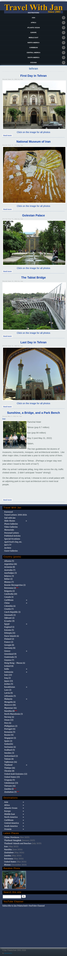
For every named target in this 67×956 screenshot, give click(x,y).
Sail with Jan (9, 518)
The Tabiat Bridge (33, 277)
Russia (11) (8, 735)
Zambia (7, 855)
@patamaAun (8, 953)
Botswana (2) (11, 588)
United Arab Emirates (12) (15, 774)
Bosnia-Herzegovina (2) (14, 585)
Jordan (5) (8, 684)
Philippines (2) (10, 726)
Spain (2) (8, 741)
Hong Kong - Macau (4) (14, 663)
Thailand (8, 765)
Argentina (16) (10, 564)
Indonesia (8, 672)
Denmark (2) (10, 615)
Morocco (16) (10, 705)
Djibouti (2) (9, 618)
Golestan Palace (33, 215)
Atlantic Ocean (33, 27)
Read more (8, 135)
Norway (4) (9, 717)
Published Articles (12, 536)
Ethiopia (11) (9, 633)
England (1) (9, 627)
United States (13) (12, 777)
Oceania (33, 62)
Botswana (8, 858)
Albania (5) (9, 561)
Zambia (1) (10, 789)
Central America (33, 52)
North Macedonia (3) (13, 714)
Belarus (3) (9, 576)
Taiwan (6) (9, 759)
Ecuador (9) (9, 621)
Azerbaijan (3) (10, 573)
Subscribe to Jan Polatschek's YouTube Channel (23, 906)
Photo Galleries (11, 524)
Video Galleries (11, 527)
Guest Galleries (11, 551)
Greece (7, 651)
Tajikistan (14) (10, 762)
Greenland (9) (10, 654)
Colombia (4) (9, 606)
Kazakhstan (9, 687)
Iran (4, 419)
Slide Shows (9, 521)
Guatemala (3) (10, 657)
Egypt (7, 624)
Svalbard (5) (9, 750)
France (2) (8, 642)
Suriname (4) (10, 747)
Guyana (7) (9, 660)
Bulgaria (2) (9, 591)
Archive (7, 548)
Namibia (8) (10, 711)
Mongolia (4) (9, 702)
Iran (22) (8, 675)
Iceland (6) (8, 666)
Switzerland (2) (11, 756)
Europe (33, 32)
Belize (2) (8, 579)
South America (33, 57)
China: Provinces (11, 837)
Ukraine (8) (9, 771)
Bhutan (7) (9, 582)
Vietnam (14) (9, 786)
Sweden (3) (9, 753)
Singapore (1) (10, 738)
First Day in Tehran (33, 75)
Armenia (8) (9, 567)
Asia (33, 18)
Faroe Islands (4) (11, 636)
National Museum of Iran (33, 141)
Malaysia (8, 699)
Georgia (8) (9, 645)
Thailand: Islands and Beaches (17, 843)
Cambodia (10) (10, 594)
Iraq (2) (7, 678)
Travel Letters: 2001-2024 (15, 515)
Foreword (8, 512)
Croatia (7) (9, 609)
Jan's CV (7, 545)
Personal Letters (11, 533)
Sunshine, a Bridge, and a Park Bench (33, 412)
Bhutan (7, 865)
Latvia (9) (8, 693)
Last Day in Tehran (34, 342)
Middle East (33, 37)
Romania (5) (9, 732)
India (6, 669)
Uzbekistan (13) (11, 783)
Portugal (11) (9, 729)
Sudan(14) (8, 744)
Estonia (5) (9, 630)
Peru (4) (7, 723)
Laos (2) (7, 690)
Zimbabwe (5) (11, 792)
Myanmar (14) (10, 708)
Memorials (9, 530)
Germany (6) (9, 648)
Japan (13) (8, 681)
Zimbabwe (9, 852)
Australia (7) (9, 570)
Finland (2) (9, 639)
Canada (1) (8, 597)
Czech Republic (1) (12, 612)
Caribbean (33, 47)
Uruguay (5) (9, 780)
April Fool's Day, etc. (13, 542)
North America (34, 42)
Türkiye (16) (9, 768)
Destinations (33, 13)
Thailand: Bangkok (12, 840)
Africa (33, 22)
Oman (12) (8, 720)
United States (10, 861)
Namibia (8, 849)
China (7, 603)
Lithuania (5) (10, 696)
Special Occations (12, 539)
